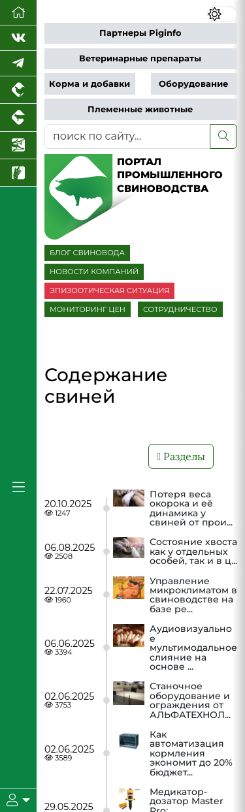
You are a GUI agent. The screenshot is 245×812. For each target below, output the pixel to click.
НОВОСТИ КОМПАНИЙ (94, 271)
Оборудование (193, 84)
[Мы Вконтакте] (18, 38)
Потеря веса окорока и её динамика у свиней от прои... (191, 508)
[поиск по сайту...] (127, 136)
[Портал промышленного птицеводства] (18, 90)
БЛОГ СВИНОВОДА (87, 252)
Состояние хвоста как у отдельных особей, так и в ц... (193, 551)
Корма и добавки (89, 84)
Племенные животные (140, 109)
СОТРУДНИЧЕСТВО (180, 309)
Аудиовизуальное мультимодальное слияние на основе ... (193, 647)
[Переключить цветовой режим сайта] (222, 14)
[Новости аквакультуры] (18, 145)
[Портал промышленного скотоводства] (18, 117)
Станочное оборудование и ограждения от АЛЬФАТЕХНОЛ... (190, 700)
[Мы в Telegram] (18, 63)
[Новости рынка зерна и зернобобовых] (18, 173)
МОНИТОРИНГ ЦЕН (87, 309)
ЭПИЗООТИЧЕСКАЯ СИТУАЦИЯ (109, 290)
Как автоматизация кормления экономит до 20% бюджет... (191, 753)
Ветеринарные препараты (140, 58)
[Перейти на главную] (18, 12)
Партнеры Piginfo (140, 33)
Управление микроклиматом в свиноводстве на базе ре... (193, 595)
